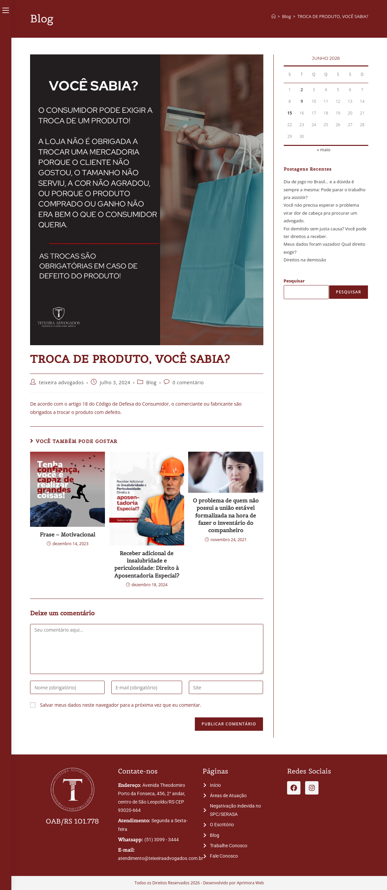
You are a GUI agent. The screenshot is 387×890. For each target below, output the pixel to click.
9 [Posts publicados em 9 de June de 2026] (301, 101)
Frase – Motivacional (67, 534)
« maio (323, 150)
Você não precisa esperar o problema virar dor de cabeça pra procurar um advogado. (321, 213)
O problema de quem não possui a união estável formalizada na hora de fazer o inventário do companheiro (226, 515)
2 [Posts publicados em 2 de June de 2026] (301, 89)
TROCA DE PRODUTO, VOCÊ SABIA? (332, 16)
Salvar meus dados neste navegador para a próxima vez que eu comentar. (120, 705)
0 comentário (188, 382)
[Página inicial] (273, 16)
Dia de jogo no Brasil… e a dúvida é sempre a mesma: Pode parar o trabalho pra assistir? (325, 189)
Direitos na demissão (305, 260)
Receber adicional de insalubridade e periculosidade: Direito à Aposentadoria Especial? (146, 564)
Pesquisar (294, 281)
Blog (151, 382)
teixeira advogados (61, 382)
